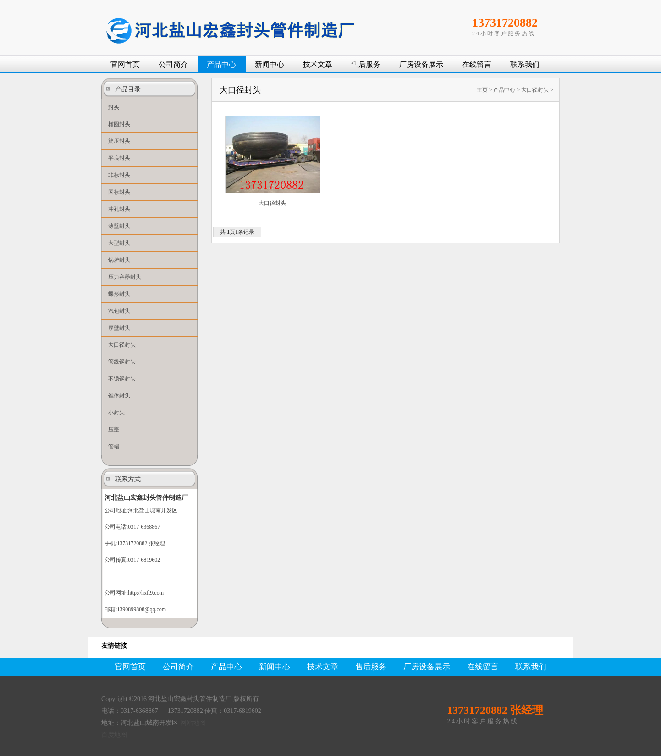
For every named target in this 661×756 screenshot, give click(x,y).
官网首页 (125, 64)
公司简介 (173, 64)
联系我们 (525, 64)
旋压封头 (119, 141)
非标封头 (119, 175)
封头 (113, 107)
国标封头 (119, 192)
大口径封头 (122, 345)
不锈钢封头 (122, 378)
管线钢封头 (122, 362)
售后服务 (365, 64)
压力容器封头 (124, 277)
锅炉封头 (119, 260)
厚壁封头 (119, 328)
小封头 (116, 412)
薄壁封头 (119, 226)
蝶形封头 (119, 294)
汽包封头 (119, 311)
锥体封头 (119, 395)
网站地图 (193, 722)
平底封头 (119, 158)
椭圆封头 (119, 124)
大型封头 (119, 243)
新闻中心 (269, 64)
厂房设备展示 (421, 64)
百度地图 (114, 734)
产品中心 (221, 64)
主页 (482, 90)
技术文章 (317, 64)
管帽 (113, 446)
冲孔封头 (119, 209)
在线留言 (476, 64)
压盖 (113, 429)
